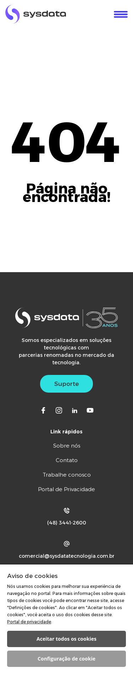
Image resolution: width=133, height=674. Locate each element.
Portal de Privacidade (66, 489)
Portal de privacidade (29, 621)
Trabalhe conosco (67, 474)
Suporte (66, 383)
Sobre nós (66, 445)
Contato (67, 460)
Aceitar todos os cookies (66, 638)
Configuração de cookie (66, 658)
